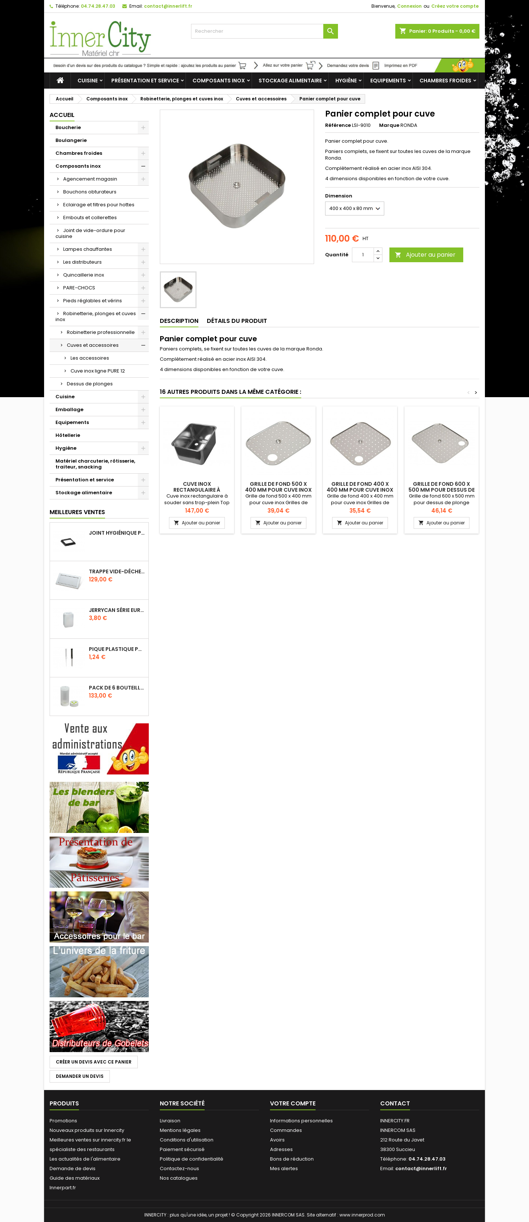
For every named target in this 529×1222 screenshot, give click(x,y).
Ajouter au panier (425, 254)
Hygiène (346, 80)
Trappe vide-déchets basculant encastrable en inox (117, 571)
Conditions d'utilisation (186, 1139)
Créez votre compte (455, 6)
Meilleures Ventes (77, 512)
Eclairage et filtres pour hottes (98, 204)
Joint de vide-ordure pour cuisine (90, 233)
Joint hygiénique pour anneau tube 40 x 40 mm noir (117, 533)
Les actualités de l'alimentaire (85, 1158)
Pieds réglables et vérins (92, 300)
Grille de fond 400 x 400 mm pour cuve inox (360, 487)
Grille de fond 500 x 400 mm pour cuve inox (278, 487)
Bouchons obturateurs (89, 191)
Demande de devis (73, 1168)
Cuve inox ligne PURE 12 (98, 370)
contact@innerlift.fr (168, 6)
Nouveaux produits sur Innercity (87, 1130)
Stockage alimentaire (290, 80)
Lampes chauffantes (87, 249)
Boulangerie (71, 140)
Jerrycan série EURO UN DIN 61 (117, 610)
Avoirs (277, 1139)
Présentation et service (145, 80)
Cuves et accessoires (93, 345)
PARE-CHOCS (79, 287)
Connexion (409, 6)
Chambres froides (445, 80)
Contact (395, 1103)
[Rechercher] (264, 31)
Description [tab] (179, 321)
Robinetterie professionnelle (101, 332)
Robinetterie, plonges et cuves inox (95, 316)
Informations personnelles (301, 1120)
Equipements (388, 80)
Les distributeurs (82, 262)
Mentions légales (180, 1130)
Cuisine (88, 80)
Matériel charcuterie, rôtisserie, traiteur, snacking (95, 463)
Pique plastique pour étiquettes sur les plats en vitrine (117, 649)
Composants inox (218, 80)
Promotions (63, 1120)
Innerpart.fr (63, 1187)
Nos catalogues (179, 1178)
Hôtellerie (67, 435)
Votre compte (293, 1103)
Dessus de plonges (90, 383)
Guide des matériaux (75, 1178)
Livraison (170, 1120)
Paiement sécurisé (182, 1149)
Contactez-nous (179, 1168)
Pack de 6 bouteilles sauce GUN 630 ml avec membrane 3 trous (117, 688)
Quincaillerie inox (83, 274)
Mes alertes (284, 1168)
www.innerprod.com (362, 1215)
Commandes (286, 1130)
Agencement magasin (90, 178)
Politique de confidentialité (191, 1158)
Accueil (62, 115)
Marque (389, 125)
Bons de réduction (292, 1158)
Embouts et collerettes (90, 217)
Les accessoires (90, 358)
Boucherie (68, 127)
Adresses (281, 1149)
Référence (338, 125)
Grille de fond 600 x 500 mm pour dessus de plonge (442, 489)
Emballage (69, 409)
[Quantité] (363, 254)
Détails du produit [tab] (237, 321)
